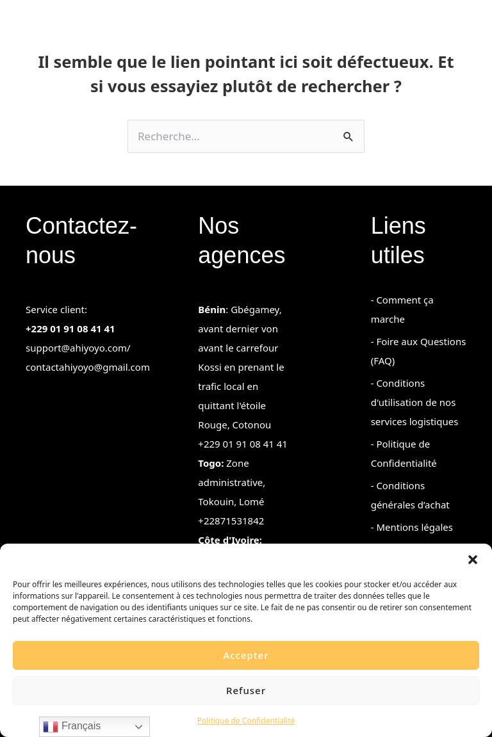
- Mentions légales (412, 527)
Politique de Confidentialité (246, 720)
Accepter (245, 655)
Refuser (246, 690)
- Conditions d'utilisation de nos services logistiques (415, 402)
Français (72, 726)
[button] (472, 559)
